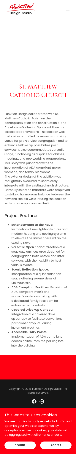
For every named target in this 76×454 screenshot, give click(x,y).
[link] (21, 8)
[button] (68, 9)
